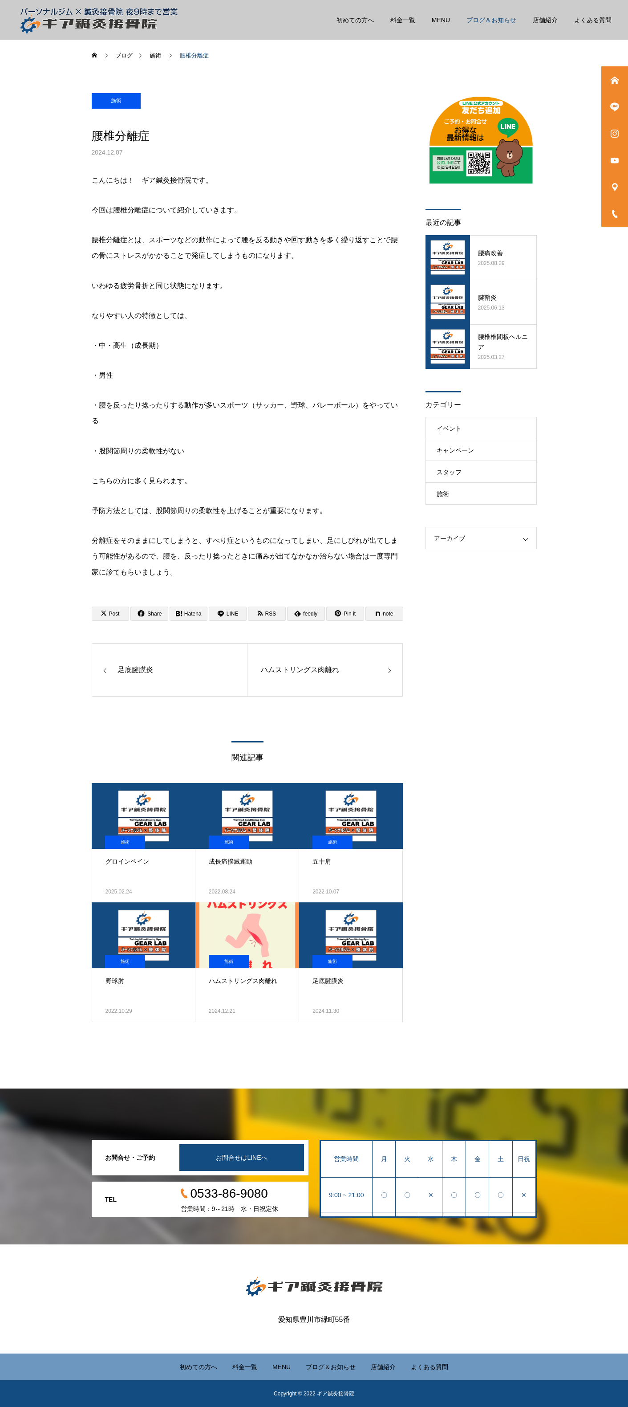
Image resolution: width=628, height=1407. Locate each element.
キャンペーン (455, 450)
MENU (441, 20)
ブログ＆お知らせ (491, 20)
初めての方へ (355, 20)
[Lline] (228, 614)
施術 (116, 101)
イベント (449, 428)
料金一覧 (402, 20)
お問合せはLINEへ (241, 1157)
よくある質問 (593, 20)
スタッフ (449, 472)
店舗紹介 (545, 20)
